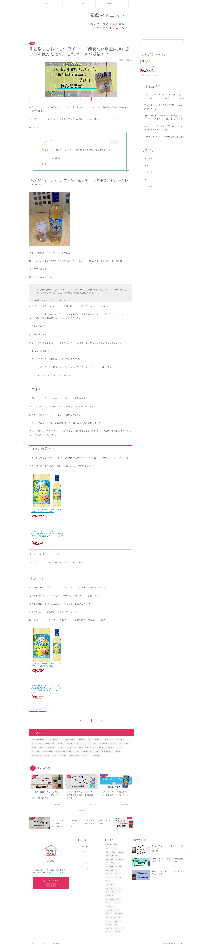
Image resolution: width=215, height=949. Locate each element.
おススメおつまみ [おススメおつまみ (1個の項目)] (95, 742)
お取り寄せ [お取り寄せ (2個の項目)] (108, 742)
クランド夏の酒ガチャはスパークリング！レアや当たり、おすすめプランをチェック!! (164, 96)
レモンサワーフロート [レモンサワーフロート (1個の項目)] (63, 754)
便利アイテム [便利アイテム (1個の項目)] (88, 754)
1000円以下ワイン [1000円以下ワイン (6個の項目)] (39, 742)
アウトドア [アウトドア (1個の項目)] (120, 742)
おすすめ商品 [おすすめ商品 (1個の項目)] (70, 742)
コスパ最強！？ (57, 158)
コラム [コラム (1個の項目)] (94, 746)
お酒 (32, 43)
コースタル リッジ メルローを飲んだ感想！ (164, 137)
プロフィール (79, 3)
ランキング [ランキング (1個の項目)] (90, 750)
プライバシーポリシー (40, 946)
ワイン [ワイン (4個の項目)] (77, 754)
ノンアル (148, 186)
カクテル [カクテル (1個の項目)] (61, 746)
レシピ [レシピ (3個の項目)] (120, 750)
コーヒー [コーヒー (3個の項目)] (104, 746)
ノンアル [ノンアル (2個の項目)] (114, 746)
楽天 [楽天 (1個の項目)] (54, 758)
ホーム (46, 3)
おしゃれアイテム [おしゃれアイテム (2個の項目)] (56, 742)
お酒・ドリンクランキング (151, 75)
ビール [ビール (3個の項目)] (61, 750)
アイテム (148, 172)
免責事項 (55, 946)
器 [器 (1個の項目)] (97, 754)
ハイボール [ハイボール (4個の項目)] (124, 746)
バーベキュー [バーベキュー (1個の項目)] (38, 750)
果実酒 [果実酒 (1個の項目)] (47, 758)
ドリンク (148, 179)
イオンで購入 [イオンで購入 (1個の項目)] (38, 746)
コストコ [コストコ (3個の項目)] (85, 746)
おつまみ (148, 158)
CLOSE (114, 141)
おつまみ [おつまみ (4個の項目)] (82, 742)
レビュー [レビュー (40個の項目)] (36, 754)
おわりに (51, 166)
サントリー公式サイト (51, 303)
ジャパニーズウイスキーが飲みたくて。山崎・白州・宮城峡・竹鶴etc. (163, 128)
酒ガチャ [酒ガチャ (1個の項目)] (96, 758)
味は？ (53, 154)
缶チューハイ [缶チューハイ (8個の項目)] (74, 758)
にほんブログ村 (147, 66)
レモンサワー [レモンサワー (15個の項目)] (47, 754)
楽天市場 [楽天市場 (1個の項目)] (63, 758)
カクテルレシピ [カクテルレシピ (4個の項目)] (73, 746)
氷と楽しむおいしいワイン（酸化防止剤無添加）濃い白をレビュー (80, 150)
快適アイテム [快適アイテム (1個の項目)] (106, 754)
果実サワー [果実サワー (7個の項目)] (37, 758)
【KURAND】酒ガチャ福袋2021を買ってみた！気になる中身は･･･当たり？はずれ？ (164, 117)
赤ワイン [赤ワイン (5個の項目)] (86, 758)
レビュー (34, 712)
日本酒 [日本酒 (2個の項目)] (117, 754)
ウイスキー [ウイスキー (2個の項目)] (50, 746)
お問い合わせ (112, 3)
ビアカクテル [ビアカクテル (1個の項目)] (50, 750)
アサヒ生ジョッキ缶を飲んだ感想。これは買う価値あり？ (163, 107)
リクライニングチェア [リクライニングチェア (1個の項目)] (106, 750)
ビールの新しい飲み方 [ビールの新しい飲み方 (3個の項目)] (75, 750)
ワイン (43, 712)
